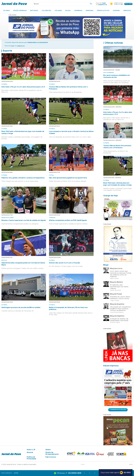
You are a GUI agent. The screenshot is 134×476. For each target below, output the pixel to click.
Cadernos (78, 10)
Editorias (34, 10)
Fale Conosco (50, 457)
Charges (116, 10)
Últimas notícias (114, 43)
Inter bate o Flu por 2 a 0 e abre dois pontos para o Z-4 (23, 87)
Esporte (7, 51)
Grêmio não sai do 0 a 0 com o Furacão (64, 263)
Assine (48, 449)
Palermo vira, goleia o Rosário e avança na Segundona (22, 178)
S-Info (83, 464)
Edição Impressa (20, 10)
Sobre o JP (31, 449)
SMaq (131, 464)
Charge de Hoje (110, 196)
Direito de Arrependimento (52, 453)
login (104, 3)
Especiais (89, 10)
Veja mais (128, 3)
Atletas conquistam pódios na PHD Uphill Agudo (68, 220)
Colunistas (46, 10)
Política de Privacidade (31, 458)
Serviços (127, 10)
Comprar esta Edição (118, 409)
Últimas (6, 10)
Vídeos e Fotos (103, 10)
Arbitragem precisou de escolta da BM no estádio (20, 307)
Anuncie (30, 452)
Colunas (58, 10)
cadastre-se (102, 4)
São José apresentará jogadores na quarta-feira (68, 178)
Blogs (68, 10)
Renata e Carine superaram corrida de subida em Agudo (23, 220)
